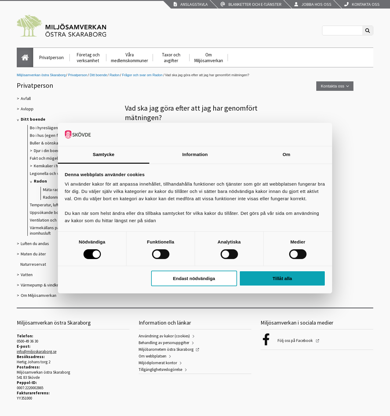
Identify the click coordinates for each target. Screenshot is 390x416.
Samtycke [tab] (104, 154)
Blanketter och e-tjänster (251, 4)
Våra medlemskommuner (129, 57)
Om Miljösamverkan (208, 57)
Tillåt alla (282, 278)
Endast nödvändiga (194, 278)
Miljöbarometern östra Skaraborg (166, 349)
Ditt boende (98, 75)
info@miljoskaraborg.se (36, 351)
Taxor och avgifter (171, 57)
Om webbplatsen (152, 356)
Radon (114, 75)
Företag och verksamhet (88, 57)
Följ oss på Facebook (296, 340)
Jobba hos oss (313, 4)
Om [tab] (286, 154)
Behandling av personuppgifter (164, 342)
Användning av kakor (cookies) (164, 336)
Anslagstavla (191, 4)
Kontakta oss (362, 4)
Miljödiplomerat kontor (158, 362)
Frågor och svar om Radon (142, 75)
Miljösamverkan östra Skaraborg (41, 75)
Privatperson (51, 57)
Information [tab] (195, 154)
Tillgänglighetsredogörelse (160, 369)
